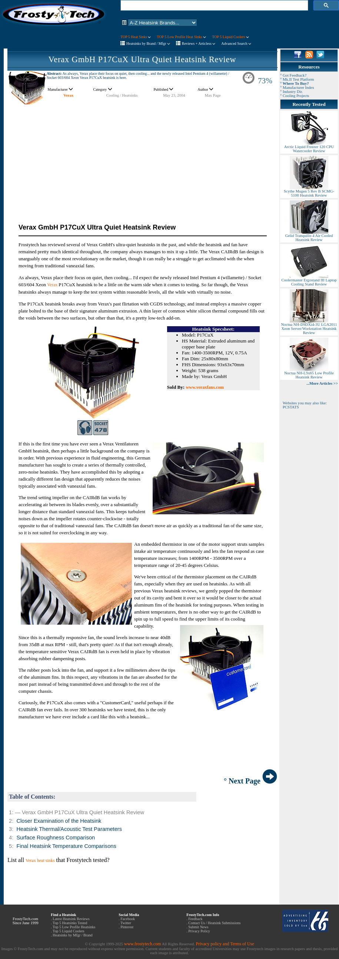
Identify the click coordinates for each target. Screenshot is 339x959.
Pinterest (126, 927)
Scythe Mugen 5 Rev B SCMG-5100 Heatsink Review (309, 191)
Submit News (198, 927)
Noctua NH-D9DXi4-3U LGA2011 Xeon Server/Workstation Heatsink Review (309, 327)
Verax (68, 95)
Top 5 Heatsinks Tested (70, 923)
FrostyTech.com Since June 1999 (26, 921)
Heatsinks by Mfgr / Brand (72, 935)
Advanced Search (236, 43)
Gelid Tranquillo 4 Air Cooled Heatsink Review (309, 236)
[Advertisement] (142, 156)
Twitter (125, 923)
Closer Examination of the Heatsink (58, 821)
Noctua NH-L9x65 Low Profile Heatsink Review (309, 373)
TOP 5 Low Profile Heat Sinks (181, 37)
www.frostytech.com (142, 943)
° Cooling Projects (294, 96)
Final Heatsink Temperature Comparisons (66, 846)
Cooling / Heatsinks (122, 95)
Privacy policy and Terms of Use (225, 943)
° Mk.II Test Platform (297, 79)
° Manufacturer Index (297, 88)
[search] (213, 5)
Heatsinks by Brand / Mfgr (148, 43)
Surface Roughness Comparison (55, 838)
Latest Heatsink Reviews (71, 919)
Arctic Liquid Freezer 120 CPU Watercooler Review (309, 147)
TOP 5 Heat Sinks (135, 37)
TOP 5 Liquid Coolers (230, 37)
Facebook (127, 919)
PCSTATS (291, 407)
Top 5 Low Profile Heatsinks (74, 927)
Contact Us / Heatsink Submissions (214, 923)
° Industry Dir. (291, 92)
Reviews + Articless (199, 43)
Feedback (195, 919)
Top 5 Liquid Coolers (68, 931)
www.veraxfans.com (205, 387)
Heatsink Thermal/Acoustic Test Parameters (69, 829)
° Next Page (250, 781)
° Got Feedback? (293, 75)
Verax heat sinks (40, 860)
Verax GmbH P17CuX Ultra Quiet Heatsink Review (142, 59)
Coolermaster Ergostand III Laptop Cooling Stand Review (308, 280)
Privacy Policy (199, 931)
